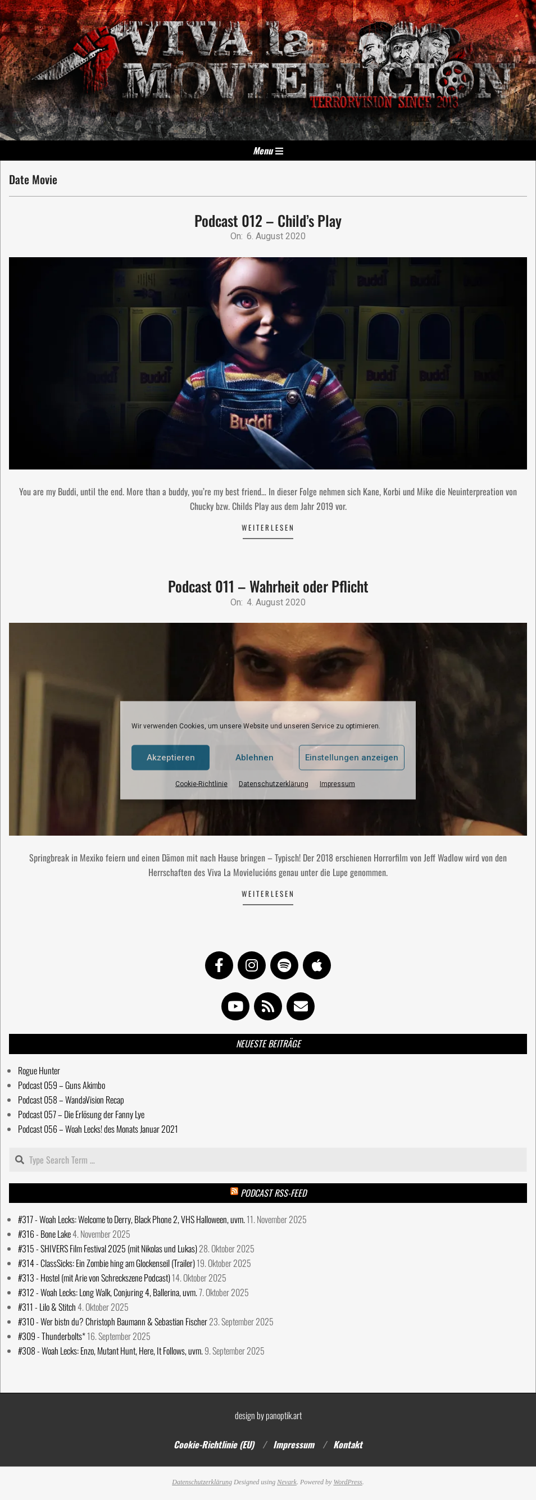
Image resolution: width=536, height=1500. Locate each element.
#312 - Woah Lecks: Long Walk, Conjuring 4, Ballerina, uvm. (107, 1292)
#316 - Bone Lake (44, 1234)
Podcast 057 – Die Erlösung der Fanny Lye (81, 1114)
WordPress (347, 1482)
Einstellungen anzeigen (351, 758)
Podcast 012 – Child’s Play (268, 220)
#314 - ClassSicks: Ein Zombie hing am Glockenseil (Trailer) (106, 1263)
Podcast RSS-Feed (273, 1193)
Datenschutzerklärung (273, 783)
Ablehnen (254, 758)
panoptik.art (284, 1415)
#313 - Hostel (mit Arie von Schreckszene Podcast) (94, 1277)
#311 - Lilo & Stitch (47, 1307)
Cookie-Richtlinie (201, 783)
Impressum (337, 783)
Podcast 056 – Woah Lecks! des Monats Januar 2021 (98, 1129)
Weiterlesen (268, 527)
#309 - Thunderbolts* (51, 1336)
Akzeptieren (171, 758)
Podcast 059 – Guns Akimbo (61, 1085)
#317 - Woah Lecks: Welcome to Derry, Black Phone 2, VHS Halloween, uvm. (131, 1219)
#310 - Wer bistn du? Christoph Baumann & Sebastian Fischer (112, 1321)
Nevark (287, 1482)
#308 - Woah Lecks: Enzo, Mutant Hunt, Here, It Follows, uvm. (110, 1350)
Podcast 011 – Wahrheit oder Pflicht (268, 586)
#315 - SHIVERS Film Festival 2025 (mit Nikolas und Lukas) (107, 1248)
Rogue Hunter (39, 1070)
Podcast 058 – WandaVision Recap (71, 1099)
